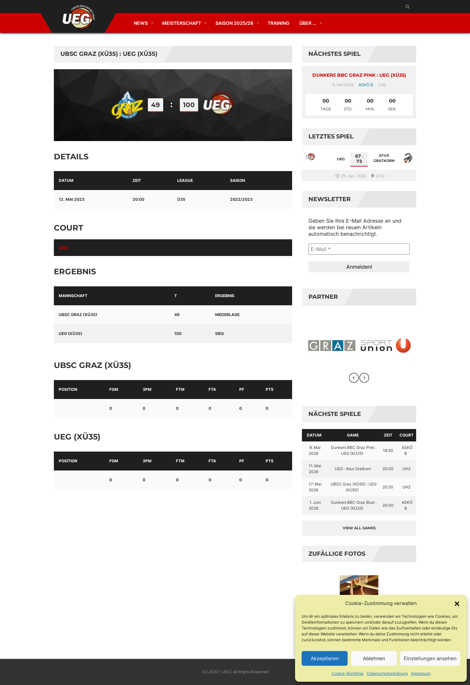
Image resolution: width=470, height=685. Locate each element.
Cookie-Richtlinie (348, 673)
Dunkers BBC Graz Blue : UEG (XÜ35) (353, 505)
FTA (212, 389)
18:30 (388, 450)
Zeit (388, 435)
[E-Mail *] (359, 249)
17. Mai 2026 (315, 487)
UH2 (63, 247)
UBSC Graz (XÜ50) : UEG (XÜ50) (354, 487)
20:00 (388, 468)
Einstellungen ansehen (430, 658)
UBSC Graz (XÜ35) (78, 314)
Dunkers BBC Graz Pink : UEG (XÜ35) (359, 75)
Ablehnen (374, 658)
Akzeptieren (325, 658)
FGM (113, 389)
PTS (270, 389)
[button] (457, 603)
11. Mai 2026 (315, 468)
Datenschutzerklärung (387, 673)
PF (241, 389)
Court (407, 435)
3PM (147, 389)
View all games (359, 528)
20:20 (388, 487)
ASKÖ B (366, 84)
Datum (314, 435)
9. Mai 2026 (315, 450)
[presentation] (354, 377)
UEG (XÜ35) (70, 333)
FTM (180, 389)
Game (353, 435)
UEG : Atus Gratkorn (353, 468)
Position (68, 389)
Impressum (421, 673)
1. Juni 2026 (315, 505)
